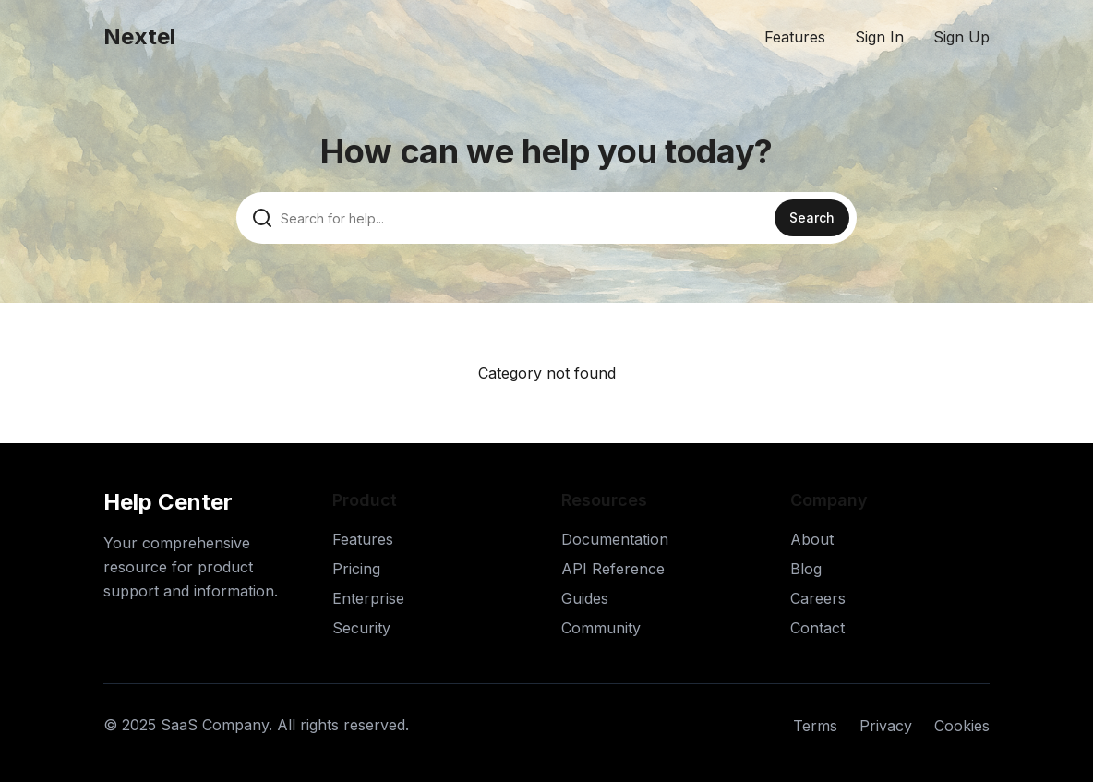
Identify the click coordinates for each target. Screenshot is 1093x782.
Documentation (614, 539)
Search (812, 217)
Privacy (885, 725)
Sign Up (961, 37)
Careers (818, 598)
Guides (584, 598)
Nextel (139, 36)
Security (361, 628)
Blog (806, 568)
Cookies (962, 725)
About (812, 539)
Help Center (168, 501)
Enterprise (368, 598)
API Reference (613, 568)
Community (601, 628)
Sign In (879, 37)
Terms (815, 725)
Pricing (356, 568)
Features (794, 37)
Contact (817, 628)
